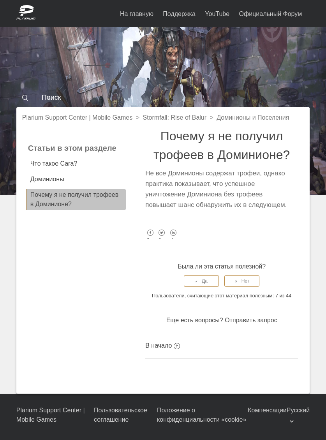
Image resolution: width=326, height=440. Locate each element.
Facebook (150, 238)
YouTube (217, 14)
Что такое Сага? (54, 163)
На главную (136, 14)
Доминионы (47, 179)
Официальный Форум (270, 14)
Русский (298, 410)
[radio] (201, 281)
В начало (162, 345)
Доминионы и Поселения (253, 117)
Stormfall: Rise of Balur (174, 117)
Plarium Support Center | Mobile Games (77, 117)
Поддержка (179, 14)
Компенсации (267, 410)
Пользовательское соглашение (120, 415)
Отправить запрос (251, 320)
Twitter (162, 238)
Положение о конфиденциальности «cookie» (201, 415)
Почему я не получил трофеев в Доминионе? (74, 199)
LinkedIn (173, 238)
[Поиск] (163, 97)
